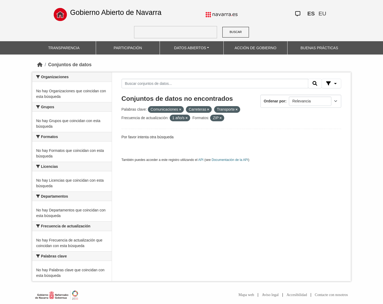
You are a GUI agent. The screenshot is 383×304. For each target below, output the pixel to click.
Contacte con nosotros (331, 295)
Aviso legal (270, 295)
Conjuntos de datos (69, 64)
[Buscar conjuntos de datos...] (215, 83)
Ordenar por (274, 101)
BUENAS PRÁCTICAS (319, 48)
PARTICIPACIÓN (128, 48)
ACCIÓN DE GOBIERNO (255, 48)
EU (322, 13)
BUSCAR (236, 32)
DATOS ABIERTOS (190, 48)
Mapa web (246, 295)
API (200, 160)
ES (311, 13)
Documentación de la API (230, 160)
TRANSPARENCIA (64, 48)
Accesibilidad (296, 295)
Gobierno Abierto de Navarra (115, 12)
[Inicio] (40, 64)
